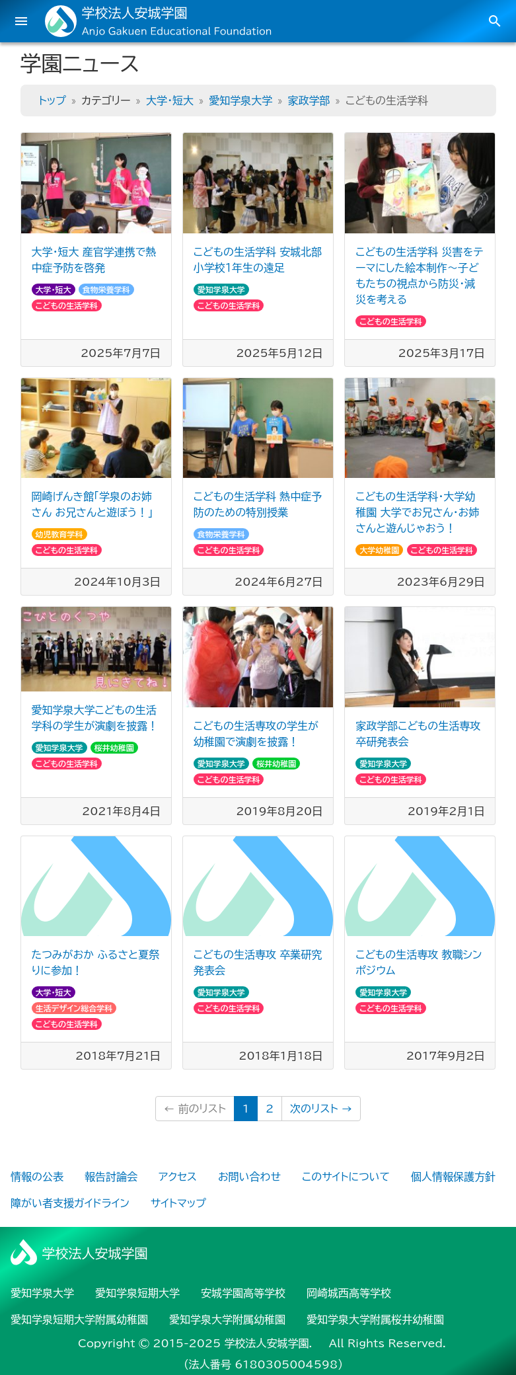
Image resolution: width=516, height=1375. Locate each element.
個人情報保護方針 (453, 1176)
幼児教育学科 (59, 534)
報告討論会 (111, 1176)
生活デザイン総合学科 (74, 1008)
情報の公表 (37, 1176)
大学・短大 (170, 100)
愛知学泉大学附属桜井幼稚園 (375, 1319)
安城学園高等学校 (243, 1293)
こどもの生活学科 (67, 305)
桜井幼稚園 (114, 748)
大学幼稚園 (379, 550)
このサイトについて (346, 1176)
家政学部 (309, 100)
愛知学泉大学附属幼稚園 (227, 1319)
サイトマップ (178, 1203)
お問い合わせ (249, 1176)
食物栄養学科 (106, 290)
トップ (52, 100)
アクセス (178, 1176)
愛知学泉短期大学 (137, 1293)
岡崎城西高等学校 (349, 1293)
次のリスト (321, 1108)
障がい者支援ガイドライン (70, 1203)
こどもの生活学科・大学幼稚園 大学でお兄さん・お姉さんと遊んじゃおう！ (417, 512)
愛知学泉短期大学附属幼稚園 (79, 1319)
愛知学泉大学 (240, 100)
